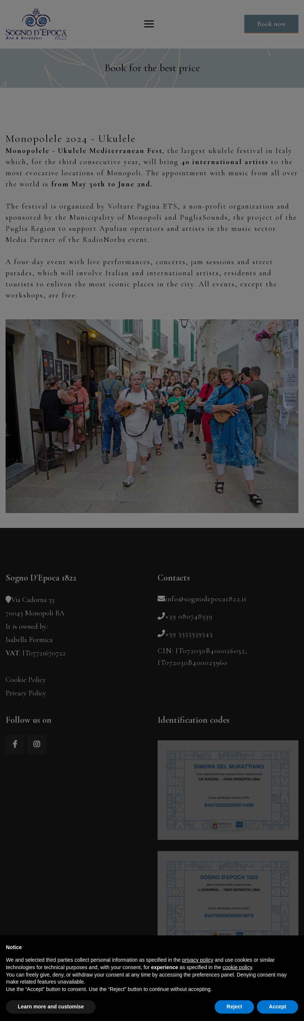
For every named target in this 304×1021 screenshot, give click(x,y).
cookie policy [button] (237, 967)
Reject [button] (234, 1007)
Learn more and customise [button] (51, 1007)
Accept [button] (277, 1007)
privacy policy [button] (197, 960)
